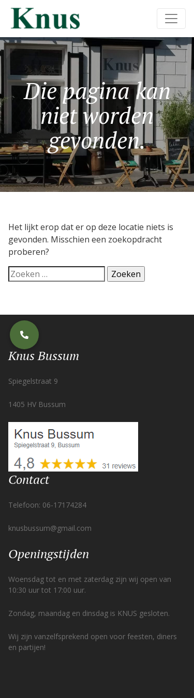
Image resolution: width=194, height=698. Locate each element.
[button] (24, 334)
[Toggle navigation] (171, 18)
